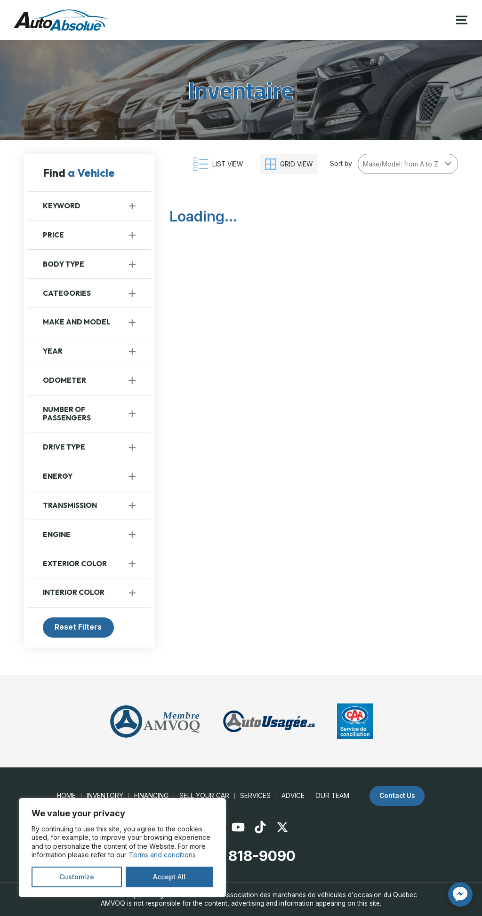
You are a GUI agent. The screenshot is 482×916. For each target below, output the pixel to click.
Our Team (332, 795)
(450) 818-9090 (241, 855)
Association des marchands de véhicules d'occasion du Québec (320, 895)
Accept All (169, 877)
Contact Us (397, 795)
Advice (293, 795)
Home (66, 795)
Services (255, 795)
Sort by (341, 163)
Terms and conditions (162, 855)
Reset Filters (78, 627)
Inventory (105, 795)
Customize (76, 877)
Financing (151, 795)
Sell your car (204, 795)
